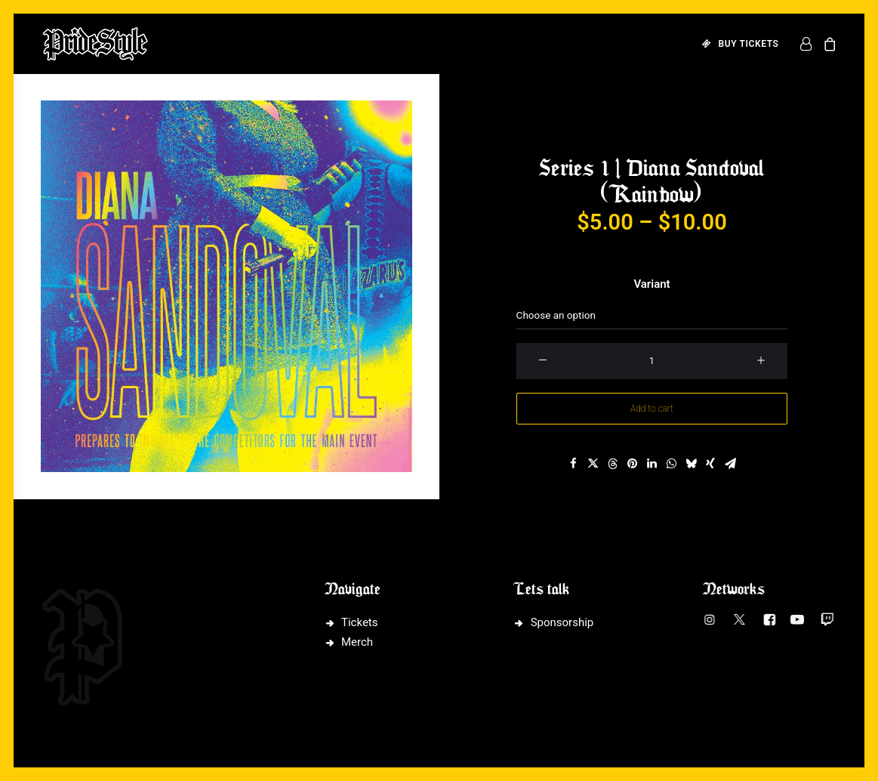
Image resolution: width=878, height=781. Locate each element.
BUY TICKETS (749, 44)
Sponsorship (562, 622)
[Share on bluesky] (691, 464)
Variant (651, 284)
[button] (226, 286)
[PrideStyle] (95, 44)
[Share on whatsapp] (671, 464)
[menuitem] (735, 44)
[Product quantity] (652, 361)
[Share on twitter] (593, 464)
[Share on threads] (612, 464)
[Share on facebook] (573, 464)
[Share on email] (730, 464)
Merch (357, 642)
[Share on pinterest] (632, 464)
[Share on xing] (710, 464)
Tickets (359, 622)
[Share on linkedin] (651, 464)
